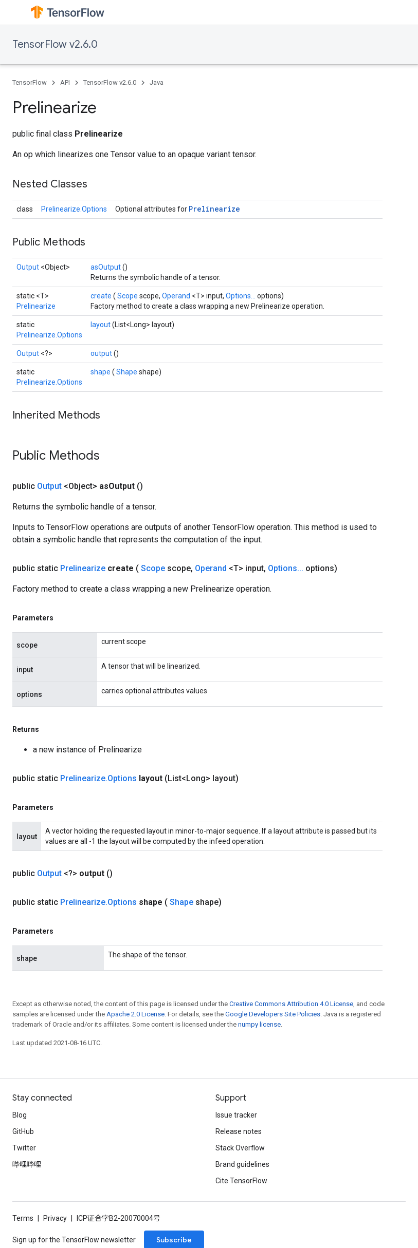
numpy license (259, 1024)
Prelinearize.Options (74, 209)
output (102, 353)
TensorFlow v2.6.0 (55, 44)
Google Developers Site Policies (272, 1014)
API (65, 82)
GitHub (23, 1131)
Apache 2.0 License (135, 1014)
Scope (128, 296)
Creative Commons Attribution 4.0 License (291, 1004)
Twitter (24, 1148)
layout (101, 324)
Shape (127, 372)
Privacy (55, 1218)
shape (101, 372)
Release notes (238, 1131)
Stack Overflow (240, 1148)
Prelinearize (214, 209)
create (101, 296)
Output (28, 267)
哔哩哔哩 (26, 1164)
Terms (22, 1218)
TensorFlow (29, 82)
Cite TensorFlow (241, 1181)
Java (156, 82)
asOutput (106, 267)
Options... (241, 296)
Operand (177, 296)
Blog (19, 1115)
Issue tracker (236, 1115)
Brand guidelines (242, 1164)
